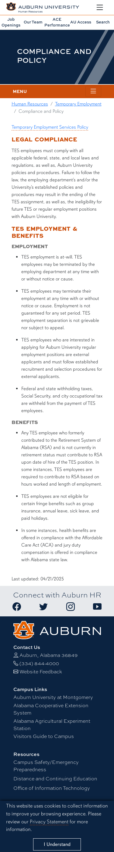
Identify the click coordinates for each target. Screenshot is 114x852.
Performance (57, 22)
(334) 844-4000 (39, 663)
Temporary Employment (78, 104)
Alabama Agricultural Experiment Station (51, 725)
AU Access (80, 22)
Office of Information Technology (51, 788)
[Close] (57, 844)
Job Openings (11, 22)
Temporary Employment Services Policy (50, 127)
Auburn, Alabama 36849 (48, 655)
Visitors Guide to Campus (43, 736)
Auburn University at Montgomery (53, 697)
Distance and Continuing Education (55, 778)
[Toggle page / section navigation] (93, 91)
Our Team (33, 22)
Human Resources (30, 104)
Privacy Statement (49, 821)
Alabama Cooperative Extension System (50, 709)
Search (103, 22)
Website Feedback (40, 671)
